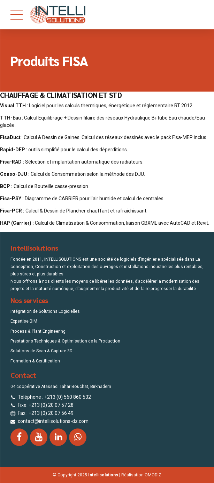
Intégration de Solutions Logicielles (45, 311)
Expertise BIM (23, 321)
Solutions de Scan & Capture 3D (41, 350)
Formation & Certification (35, 361)
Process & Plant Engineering (38, 331)
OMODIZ (153, 475)
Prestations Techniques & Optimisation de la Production (65, 341)
